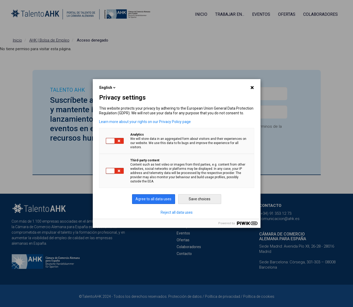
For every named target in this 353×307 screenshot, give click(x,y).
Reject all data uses (177, 212)
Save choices (199, 199)
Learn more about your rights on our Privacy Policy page (145, 122)
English (107, 87)
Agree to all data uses (153, 199)
